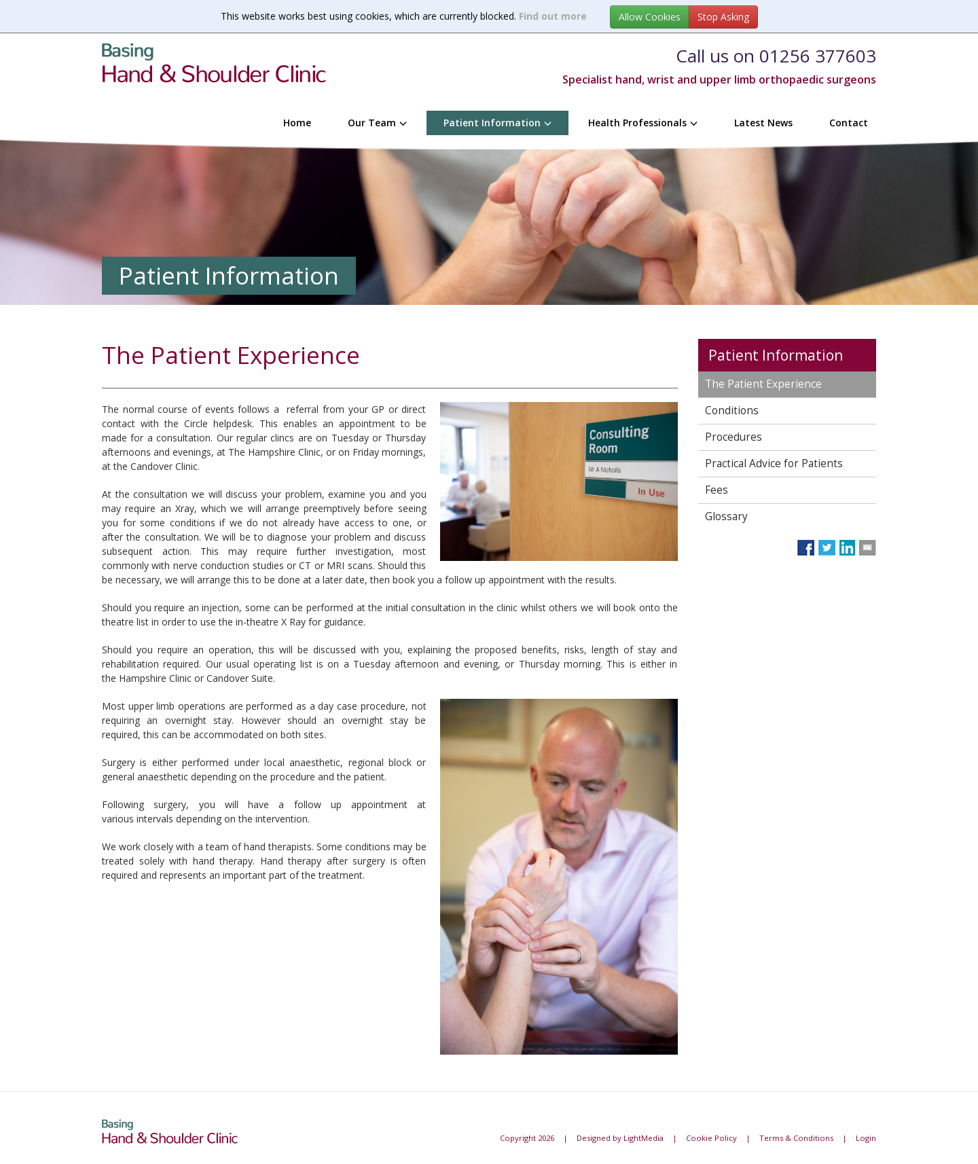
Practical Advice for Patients (774, 463)
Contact (848, 122)
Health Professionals (643, 122)
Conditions (732, 410)
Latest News (763, 122)
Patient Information (497, 122)
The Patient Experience (763, 384)
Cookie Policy (711, 1138)
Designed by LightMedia (620, 1138)
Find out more (553, 16)
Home (297, 122)
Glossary (726, 516)
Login (866, 1138)
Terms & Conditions (796, 1138)
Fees (716, 490)
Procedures (733, 437)
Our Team (377, 122)
